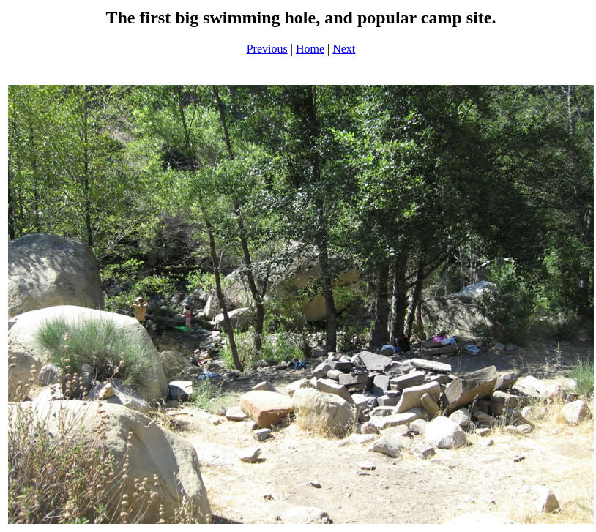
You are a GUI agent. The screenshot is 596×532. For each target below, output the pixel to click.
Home (310, 48)
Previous (267, 48)
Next (343, 48)
